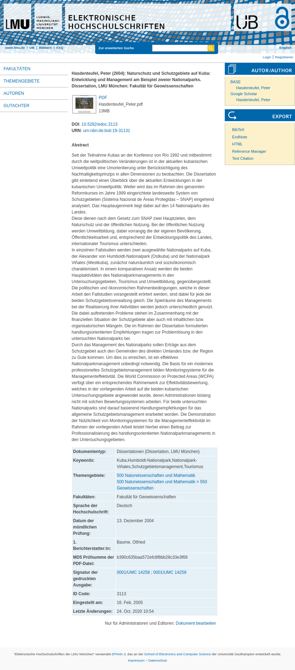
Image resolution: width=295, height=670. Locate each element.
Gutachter (16, 105)
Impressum (136, 660)
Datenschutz (158, 660)
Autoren (14, 93)
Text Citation (243, 158)
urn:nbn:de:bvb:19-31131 (106, 130)
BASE (235, 82)
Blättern (45, 48)
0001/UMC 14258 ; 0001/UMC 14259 (151, 572)
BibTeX (238, 129)
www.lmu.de (15, 48)
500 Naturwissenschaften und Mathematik (156, 475)
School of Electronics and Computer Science (177, 654)
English (285, 48)
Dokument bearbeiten (196, 623)
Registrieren (284, 57)
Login (267, 57)
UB (31, 48)
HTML (237, 144)
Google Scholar (243, 94)
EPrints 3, (119, 654)
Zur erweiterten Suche (116, 48)
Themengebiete (22, 81)
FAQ (60, 48)
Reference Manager (249, 151)
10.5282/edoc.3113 (99, 124)
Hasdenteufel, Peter (253, 88)
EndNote (239, 137)
